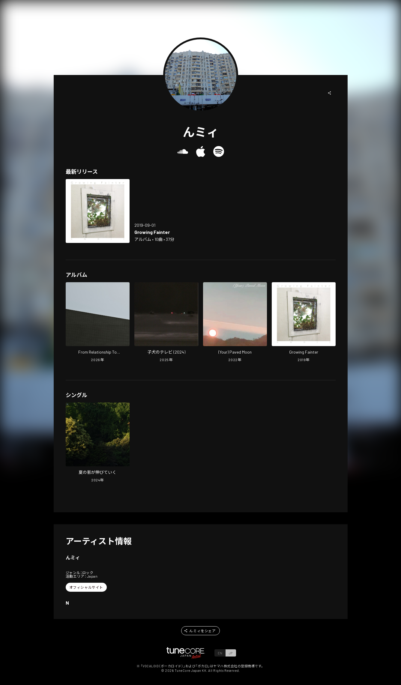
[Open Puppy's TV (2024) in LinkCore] (166, 322)
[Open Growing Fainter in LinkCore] (98, 211)
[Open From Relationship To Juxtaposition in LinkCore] (98, 322)
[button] (330, 93)
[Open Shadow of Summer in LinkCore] (98, 442)
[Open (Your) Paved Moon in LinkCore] (235, 322)
